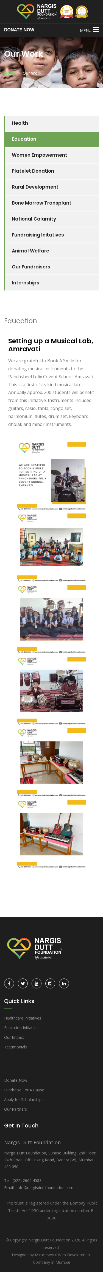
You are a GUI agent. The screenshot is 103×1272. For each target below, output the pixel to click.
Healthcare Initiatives (22, 1018)
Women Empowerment (39, 155)
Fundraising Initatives (38, 235)
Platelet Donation (33, 171)
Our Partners (15, 1109)
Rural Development (35, 187)
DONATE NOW (19, 30)
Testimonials (15, 1047)
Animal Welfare (30, 251)
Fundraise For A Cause (24, 1089)
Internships (25, 282)
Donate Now (15, 1080)
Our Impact (14, 1037)
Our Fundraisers (31, 266)
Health (20, 123)
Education (24, 139)
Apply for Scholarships (23, 1099)
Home (10, 73)
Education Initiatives (22, 1027)
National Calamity (34, 219)
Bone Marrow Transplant (41, 203)
